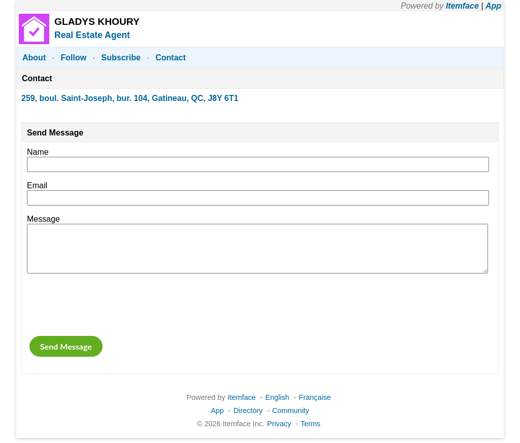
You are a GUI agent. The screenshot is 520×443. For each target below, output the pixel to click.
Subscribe (121, 57)
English (277, 397)
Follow (74, 57)
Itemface (462, 6)
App (493, 6)
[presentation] (104, 304)
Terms (310, 424)
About (34, 57)
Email (37, 185)
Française (315, 397)
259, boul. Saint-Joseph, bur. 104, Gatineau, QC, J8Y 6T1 (129, 98)
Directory (248, 410)
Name (38, 152)
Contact (170, 57)
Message (43, 219)
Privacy (279, 424)
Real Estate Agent (92, 35)
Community (290, 410)
